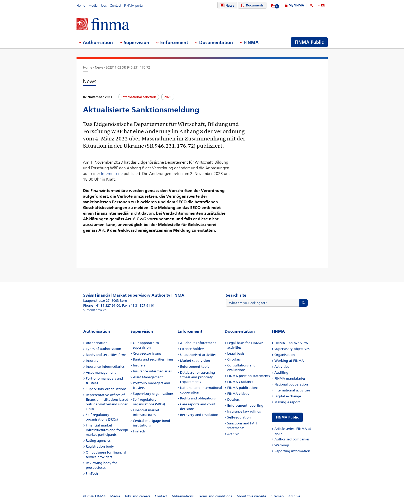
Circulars (234, 359)
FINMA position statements (248, 376)
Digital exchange (287, 396)
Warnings (281, 445)
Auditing (281, 372)
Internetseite (112, 173)
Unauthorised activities (198, 355)
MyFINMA (296, 5)
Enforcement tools (194, 367)
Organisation (284, 355)
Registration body (100, 446)
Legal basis (235, 353)
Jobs (104, 5)
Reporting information (292, 451)
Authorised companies (291, 439)
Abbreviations (182, 496)
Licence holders (192, 349)
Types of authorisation (103, 349)
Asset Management (148, 377)
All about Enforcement (198, 343)
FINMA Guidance (240, 382)
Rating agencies (98, 440)
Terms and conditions (215, 496)
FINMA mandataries (289, 378)
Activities (281, 367)
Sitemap (277, 496)
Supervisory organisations (106, 389)
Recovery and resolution (199, 415)
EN (323, 5)
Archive (233, 434)
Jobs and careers (137, 496)
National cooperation (291, 384)
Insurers (92, 361)
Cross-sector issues (147, 353)
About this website (251, 496)
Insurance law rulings (244, 411)
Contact (115, 5)
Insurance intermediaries (105, 367)
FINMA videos (238, 394)
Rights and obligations (198, 398)
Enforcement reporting (245, 405)
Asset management (101, 372)
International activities (292, 390)
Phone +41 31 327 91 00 (101, 305)
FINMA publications (242, 388)
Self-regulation (239, 417)
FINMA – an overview (291, 343)
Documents (251, 5)
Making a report (287, 402)
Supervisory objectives (291, 349)
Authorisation (96, 343)
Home (81, 5)
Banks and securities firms (106, 355)
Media (93, 5)
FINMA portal (134, 5)
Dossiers (233, 399)
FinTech (92, 473)
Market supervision (195, 361)
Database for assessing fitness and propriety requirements (197, 377)
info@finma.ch (96, 310)
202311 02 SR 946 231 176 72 (128, 67)
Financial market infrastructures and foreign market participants (107, 430)
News (226, 5)
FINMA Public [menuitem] (309, 42)
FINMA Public (287, 417)
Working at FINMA (289, 361)
